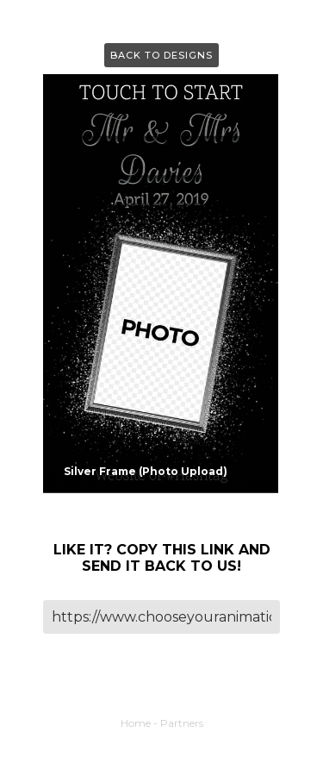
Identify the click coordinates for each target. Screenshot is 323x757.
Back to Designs (161, 55)
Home (136, 722)
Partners (181, 722)
